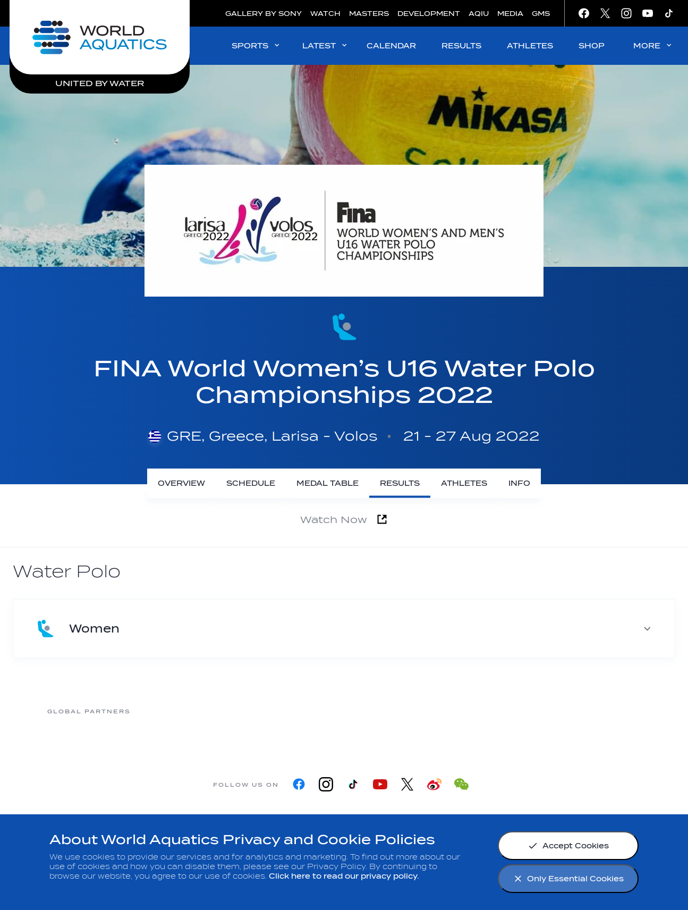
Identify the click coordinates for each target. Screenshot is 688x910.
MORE (653, 45)
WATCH (325, 14)
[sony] (513, 711)
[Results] (399, 483)
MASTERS (369, 14)
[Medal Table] (327, 483)
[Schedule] (251, 483)
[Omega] (428, 711)
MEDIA (510, 14)
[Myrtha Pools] (258, 711)
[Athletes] (464, 483)
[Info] (519, 483)
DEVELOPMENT (428, 14)
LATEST (325, 45)
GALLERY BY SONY (263, 14)
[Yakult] (598, 711)
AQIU (479, 14)
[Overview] (181, 483)
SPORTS (256, 45)
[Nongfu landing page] (343, 711)
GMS (541, 14)
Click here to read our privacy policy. (344, 876)
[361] (173, 711)
